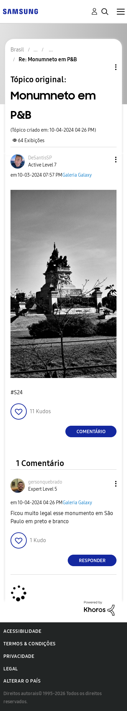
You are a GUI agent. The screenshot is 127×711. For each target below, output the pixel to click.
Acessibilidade (22, 631)
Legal (10, 669)
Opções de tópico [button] (104, 67)
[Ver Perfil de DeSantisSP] (40, 158)
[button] (104, 159)
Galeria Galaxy (77, 175)
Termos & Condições (29, 644)
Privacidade (19, 656)
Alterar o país (22, 681)
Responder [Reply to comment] (92, 560)
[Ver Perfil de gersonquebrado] (45, 482)
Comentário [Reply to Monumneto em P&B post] (91, 432)
